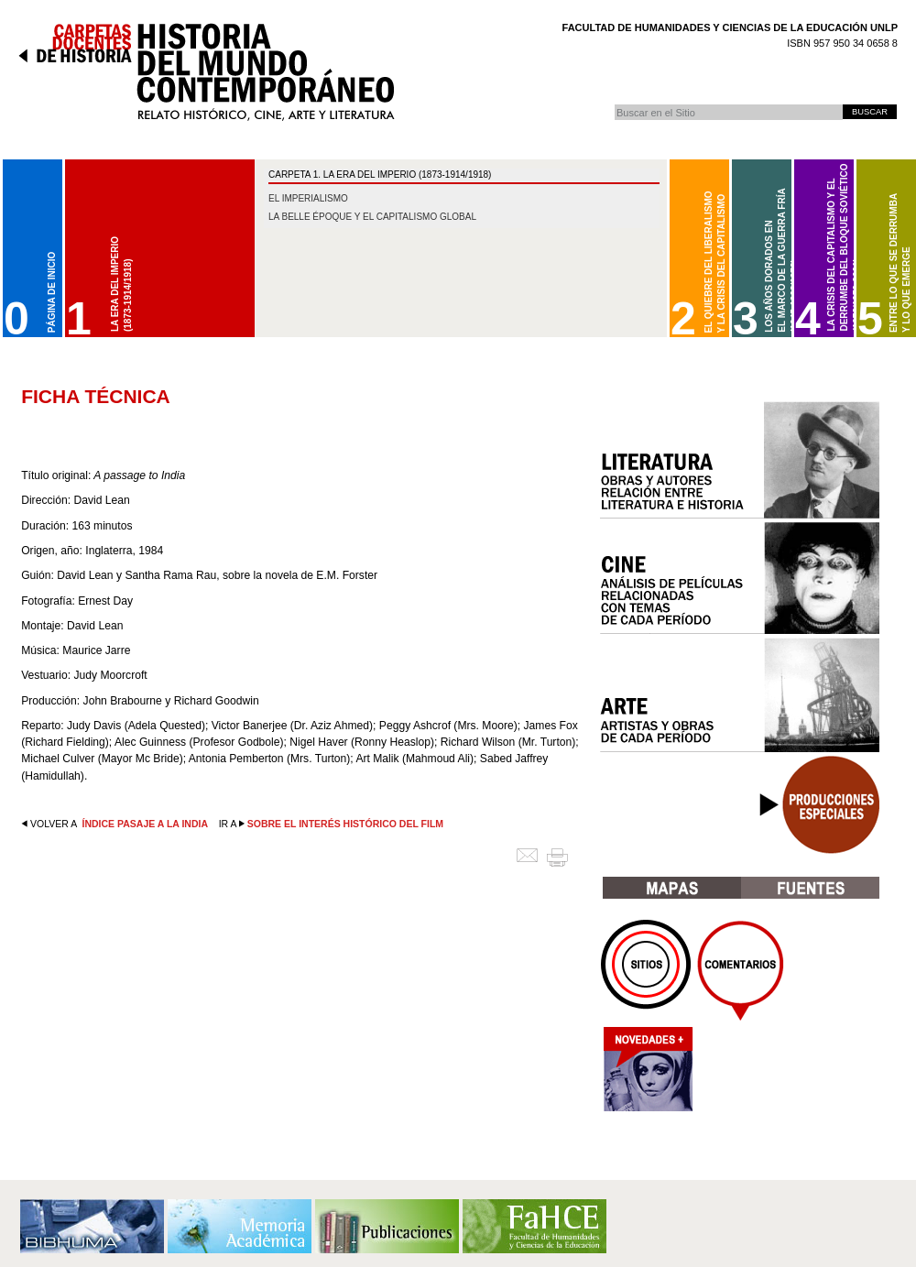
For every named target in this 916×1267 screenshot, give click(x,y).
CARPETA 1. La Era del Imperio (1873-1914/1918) (379, 174)
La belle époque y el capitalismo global (372, 217)
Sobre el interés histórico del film (345, 823)
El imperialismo (308, 198)
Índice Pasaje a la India (145, 823)
